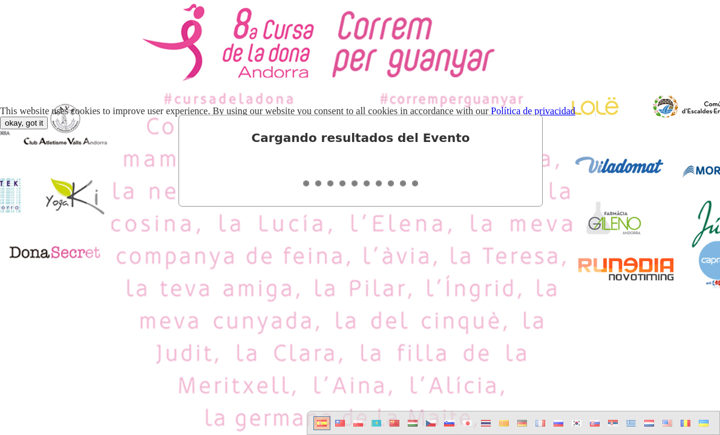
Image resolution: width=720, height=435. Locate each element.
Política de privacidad (533, 111)
